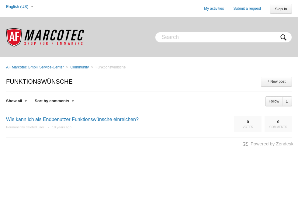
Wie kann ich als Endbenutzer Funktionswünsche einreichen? (72, 119)
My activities (214, 8)
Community (79, 67)
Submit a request (247, 8)
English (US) (17, 6)
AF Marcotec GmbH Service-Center (35, 67)
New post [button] (278, 81)
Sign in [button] (281, 9)
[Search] (223, 37)
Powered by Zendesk (272, 143)
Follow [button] (274, 101)
